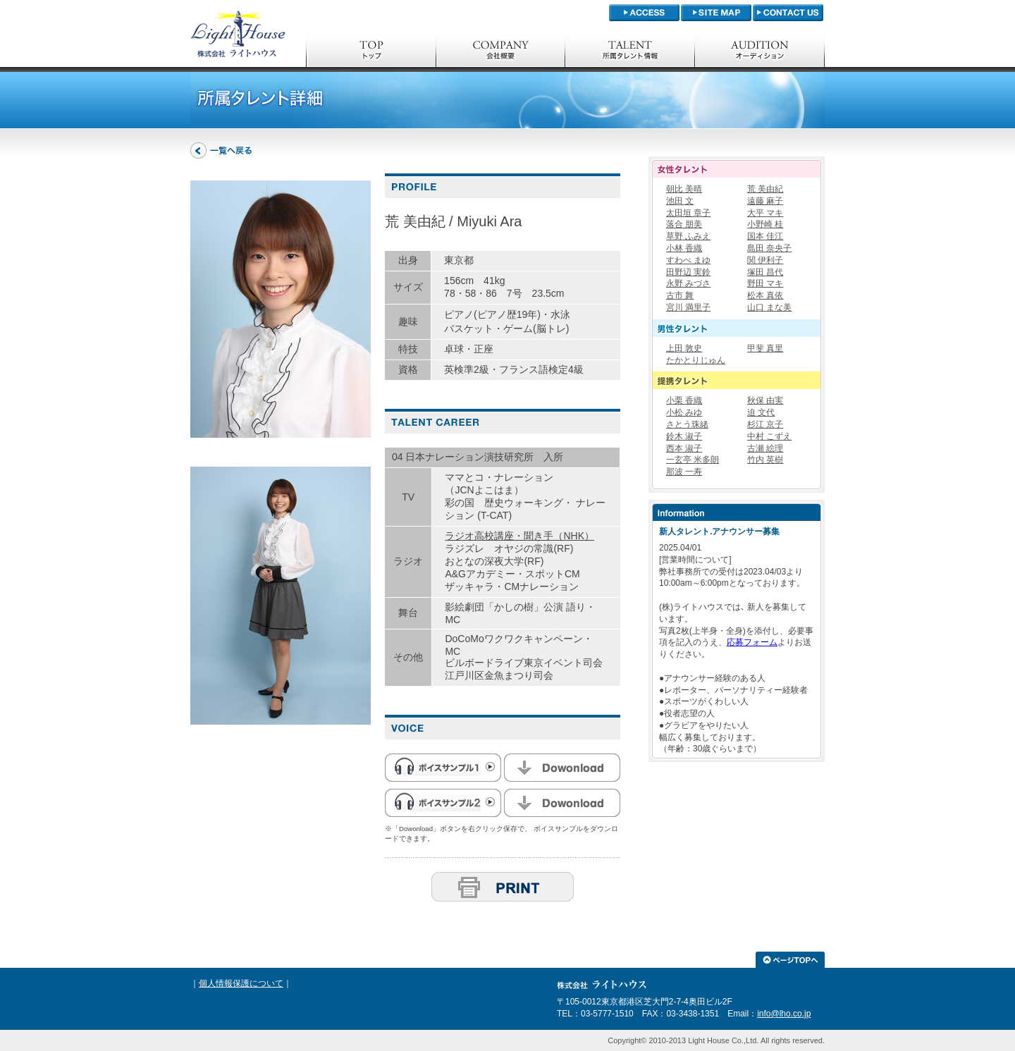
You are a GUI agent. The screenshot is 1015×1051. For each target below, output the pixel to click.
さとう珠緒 (687, 424)
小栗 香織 (684, 400)
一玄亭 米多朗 (692, 460)
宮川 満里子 (688, 307)
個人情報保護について (241, 983)
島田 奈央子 (769, 248)
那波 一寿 (684, 472)
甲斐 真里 (765, 348)
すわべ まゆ (688, 260)
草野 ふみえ (688, 236)
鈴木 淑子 (684, 436)
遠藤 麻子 (765, 201)
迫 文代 (761, 412)
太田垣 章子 (688, 213)
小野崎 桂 (765, 224)
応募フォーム (752, 642)
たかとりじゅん (695, 360)
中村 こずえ (769, 436)
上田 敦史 (684, 348)
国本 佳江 (765, 236)
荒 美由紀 (765, 189)
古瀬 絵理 (765, 448)
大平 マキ (765, 213)
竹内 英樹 (765, 460)
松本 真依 (765, 295)
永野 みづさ (688, 283)
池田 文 (680, 201)
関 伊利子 (765, 260)
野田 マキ (765, 283)
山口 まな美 (769, 307)
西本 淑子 (684, 448)
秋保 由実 (765, 400)
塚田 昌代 (765, 272)
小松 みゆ (684, 412)
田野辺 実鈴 (688, 272)
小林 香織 (684, 248)
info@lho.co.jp (784, 1014)
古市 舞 (680, 295)
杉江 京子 (765, 424)
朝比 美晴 (684, 189)
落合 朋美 (684, 224)
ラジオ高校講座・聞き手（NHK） (519, 535)
